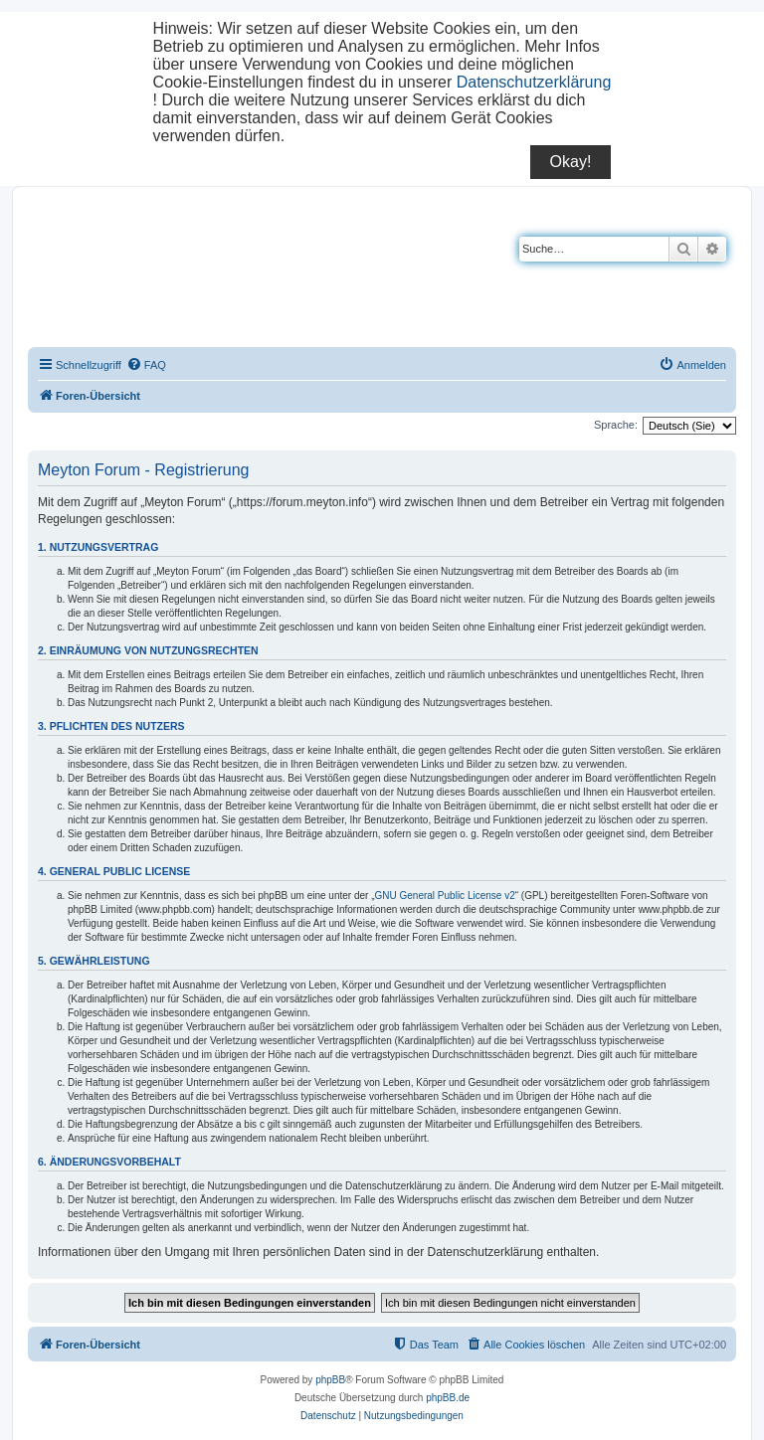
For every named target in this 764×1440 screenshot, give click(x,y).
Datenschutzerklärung (534, 82)
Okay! (571, 161)
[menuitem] (146, 365)
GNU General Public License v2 (445, 895)
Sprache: (616, 425)
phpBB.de (448, 1397)
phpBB (330, 1379)
